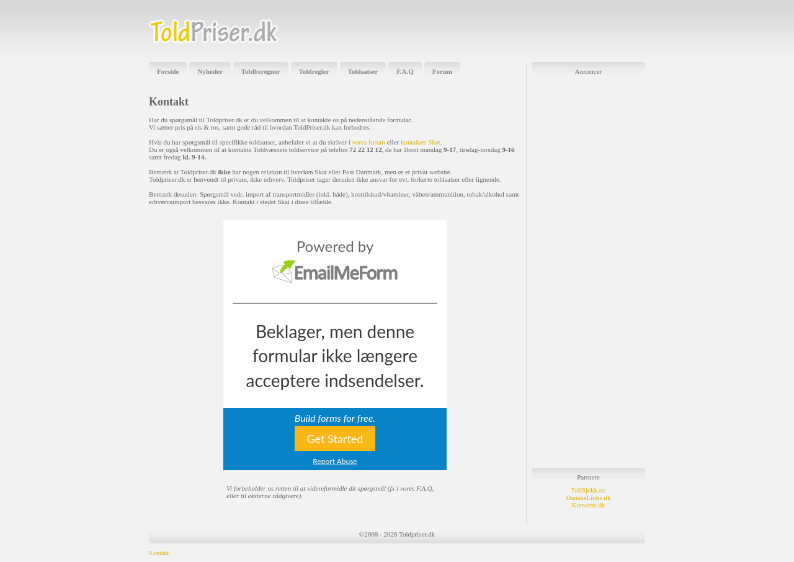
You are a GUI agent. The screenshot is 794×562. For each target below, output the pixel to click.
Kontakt (159, 553)
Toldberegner (260, 71)
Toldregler (314, 71)
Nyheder (209, 71)
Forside (168, 71)
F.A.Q (405, 71)
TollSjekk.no (588, 490)
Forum (442, 71)
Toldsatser (363, 71)
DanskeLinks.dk (588, 497)
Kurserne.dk (588, 505)
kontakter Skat (420, 142)
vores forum (368, 142)
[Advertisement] (500, 31)
